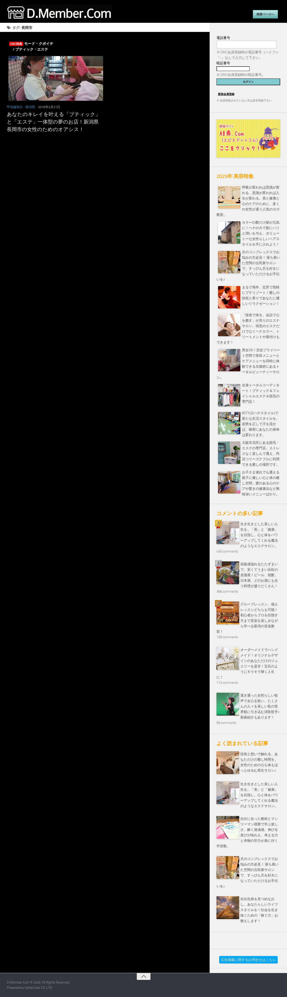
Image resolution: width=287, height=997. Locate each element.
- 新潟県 (29, 107)
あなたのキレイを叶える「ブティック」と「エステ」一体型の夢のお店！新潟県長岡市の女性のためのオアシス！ (53, 121)
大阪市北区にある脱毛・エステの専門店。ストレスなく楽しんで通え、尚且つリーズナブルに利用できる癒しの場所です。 (260, 454)
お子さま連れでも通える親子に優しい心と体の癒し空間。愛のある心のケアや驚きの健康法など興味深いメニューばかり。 (260, 483)
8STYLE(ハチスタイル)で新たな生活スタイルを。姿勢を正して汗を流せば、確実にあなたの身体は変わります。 (260, 424)
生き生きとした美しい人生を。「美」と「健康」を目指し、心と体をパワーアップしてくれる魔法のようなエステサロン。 (259, 535)
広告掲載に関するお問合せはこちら (248, 960)
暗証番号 (223, 63)
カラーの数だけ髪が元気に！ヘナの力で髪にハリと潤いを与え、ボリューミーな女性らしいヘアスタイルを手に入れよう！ (260, 233)
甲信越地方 (15, 107)
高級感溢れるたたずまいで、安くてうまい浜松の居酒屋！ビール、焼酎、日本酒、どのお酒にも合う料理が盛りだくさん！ (259, 575)
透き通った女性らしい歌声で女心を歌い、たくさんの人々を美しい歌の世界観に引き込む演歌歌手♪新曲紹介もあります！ (260, 706)
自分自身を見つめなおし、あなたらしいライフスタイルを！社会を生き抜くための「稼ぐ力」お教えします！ (259, 910)
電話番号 (223, 38)
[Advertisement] (105, 183)
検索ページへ (265, 14)
